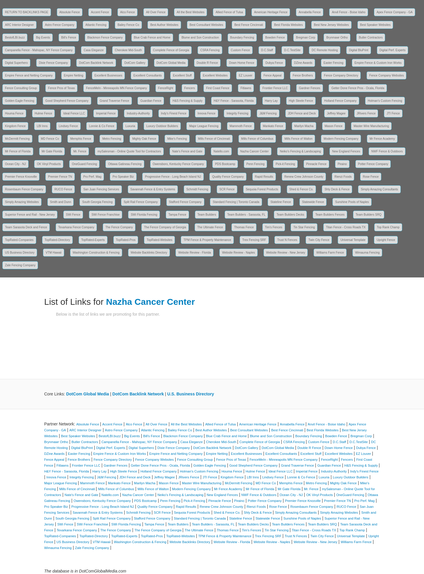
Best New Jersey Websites (331, 24)
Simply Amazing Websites (22, 202)
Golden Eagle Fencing (19, 100)
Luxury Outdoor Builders (162, 126)
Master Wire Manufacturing (371, 126)
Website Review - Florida (194, 252)
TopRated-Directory (57, 240)
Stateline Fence (280, 202)
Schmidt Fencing (197, 189)
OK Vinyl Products (49, 164)
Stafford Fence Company (185, 202)
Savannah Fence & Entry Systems (152, 189)
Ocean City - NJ (15, 164)
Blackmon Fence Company (105, 37)
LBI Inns (42, 126)
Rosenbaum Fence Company (24, 189)
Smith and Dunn (60, 202)
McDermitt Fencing (17, 138)
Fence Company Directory (341, 75)
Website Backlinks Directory (149, 252)
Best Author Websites (164, 24)
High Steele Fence (301, 100)
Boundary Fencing (242, 37)
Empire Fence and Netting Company (29, 75)
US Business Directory (19, 252)
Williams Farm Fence (330, 252)
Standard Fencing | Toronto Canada (236, 202)
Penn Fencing (255, 164)
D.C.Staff (267, 50)
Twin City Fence (318, 240)
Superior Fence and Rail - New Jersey (30, 214)
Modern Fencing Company (341, 138)
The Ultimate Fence (210, 227)
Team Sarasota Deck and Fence (26, 227)
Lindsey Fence (68, 126)
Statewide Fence (313, 202)
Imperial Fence (105, 113)
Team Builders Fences (329, 214)
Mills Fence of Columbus (257, 138)
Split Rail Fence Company (141, 202)
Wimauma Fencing (367, 252)
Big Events (43, 37)
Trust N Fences (287, 240)
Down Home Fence (241, 62)
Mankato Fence (273, 126)
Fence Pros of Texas (61, 88)
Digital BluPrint (358, 50)
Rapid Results (264, 176)
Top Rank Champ (388, 227)
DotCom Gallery (134, 62)
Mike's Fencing (177, 138)
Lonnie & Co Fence (101, 126)
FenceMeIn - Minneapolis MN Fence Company (116, 88)
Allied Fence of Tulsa (229, 12)
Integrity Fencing (237, 113)
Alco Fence (127, 12)
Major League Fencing (203, 126)
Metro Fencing (111, 138)
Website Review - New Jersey (285, 252)
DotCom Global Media (171, 62)
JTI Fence (393, 113)
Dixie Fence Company (53, 62)
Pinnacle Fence (316, 164)
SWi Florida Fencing (144, 214)
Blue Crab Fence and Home (152, 37)
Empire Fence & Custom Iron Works (378, 62)
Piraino (342, 164)
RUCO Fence (63, 189)
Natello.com (221, 151)
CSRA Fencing (210, 50)
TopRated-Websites (159, 240)
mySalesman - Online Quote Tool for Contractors (129, 151)
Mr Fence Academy (382, 138)
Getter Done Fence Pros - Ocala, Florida (357, 88)
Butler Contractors (371, 37)
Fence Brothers (303, 75)
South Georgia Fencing (97, 202)
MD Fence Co (50, 138)
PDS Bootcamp (225, 164)
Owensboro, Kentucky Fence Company (178, 164)
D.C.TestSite (292, 50)
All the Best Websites (190, 12)
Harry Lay (271, 100)
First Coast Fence (217, 88)
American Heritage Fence (270, 12)
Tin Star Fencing (304, 227)
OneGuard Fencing (84, 164)
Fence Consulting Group (21, 88)
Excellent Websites (215, 75)
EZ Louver (245, 75)
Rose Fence (371, 176)
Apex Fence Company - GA (395, 12)
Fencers (189, 88)
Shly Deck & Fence (337, 189)
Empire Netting (73, 75)
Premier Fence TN (60, 176)
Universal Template (352, 240)
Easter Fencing (333, 62)
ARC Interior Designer (19, 24)
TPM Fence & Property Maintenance (207, 240)
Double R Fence (207, 62)
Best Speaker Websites (375, 24)
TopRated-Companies (19, 240)
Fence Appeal (272, 75)
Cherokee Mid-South (128, 50)
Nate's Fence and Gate (187, 151)
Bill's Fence (68, 37)
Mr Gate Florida (52, 151)
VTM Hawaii (54, 252)
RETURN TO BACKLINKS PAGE (26, 12)
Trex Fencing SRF (254, 240)
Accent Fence (100, 12)
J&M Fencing (267, 113)
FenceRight (165, 88)
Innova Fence (207, 113)
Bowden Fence (275, 37)
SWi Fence (73, 214)
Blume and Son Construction (200, 37)
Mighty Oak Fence (144, 138)
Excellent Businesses (108, 75)
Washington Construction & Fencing (96, 252)
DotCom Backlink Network (96, 62)
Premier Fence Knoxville (21, 176)
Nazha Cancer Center (254, 151)
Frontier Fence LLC (275, 88)
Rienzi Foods (343, 176)
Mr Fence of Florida (18, 151)
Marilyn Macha (304, 126)
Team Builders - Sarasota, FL (246, 214)
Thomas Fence (244, 227)
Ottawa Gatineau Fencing (124, 164)
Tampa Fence (177, 214)
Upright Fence (386, 240)
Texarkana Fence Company (76, 227)
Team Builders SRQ (369, 214)
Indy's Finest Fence (173, 113)
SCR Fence (227, 189)
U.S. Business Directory (190, 394)
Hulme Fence (43, 113)
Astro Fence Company (59, 24)
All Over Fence (155, 12)
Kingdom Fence (15, 126)
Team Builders (207, 214)
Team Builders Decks (290, 214)
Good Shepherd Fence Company (67, 100)
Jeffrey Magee (336, 113)
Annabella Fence (310, 12)
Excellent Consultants (147, 75)
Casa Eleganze (94, 50)
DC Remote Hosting (325, 50)
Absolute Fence (69, 12)
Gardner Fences (309, 88)
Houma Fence (14, 113)
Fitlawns (246, 88)
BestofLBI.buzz (15, 37)
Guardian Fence (150, 100)
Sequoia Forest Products (262, 189)
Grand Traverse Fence (114, 100)
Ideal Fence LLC (74, 113)
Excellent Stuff (182, 75)
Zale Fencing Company (20, 265)
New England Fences (346, 151)
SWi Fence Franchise (106, 214)
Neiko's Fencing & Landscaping (300, 151)
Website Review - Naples (238, 252)
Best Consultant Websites (206, 24)
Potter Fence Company (373, 164)
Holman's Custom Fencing (385, 100)
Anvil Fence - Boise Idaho (348, 12)
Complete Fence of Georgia (171, 50)
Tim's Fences (273, 227)
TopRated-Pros (126, 240)
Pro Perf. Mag (92, 176)
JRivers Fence (366, 113)
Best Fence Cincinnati (248, 24)
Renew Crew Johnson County (303, 176)
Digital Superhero (16, 62)
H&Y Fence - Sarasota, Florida (234, 100)
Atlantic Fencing (95, 24)
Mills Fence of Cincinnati (214, 138)
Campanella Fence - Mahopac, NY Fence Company (38, 50)
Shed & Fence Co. (301, 189)
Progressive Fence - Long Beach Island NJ (173, 176)
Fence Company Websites (386, 75)
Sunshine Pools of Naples (352, 202)
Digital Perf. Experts (392, 50)
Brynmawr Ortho (337, 37)
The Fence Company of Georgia (165, 227)
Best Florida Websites (288, 24)
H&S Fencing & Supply (188, 100)
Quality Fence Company (228, 176)
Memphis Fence (80, 138)
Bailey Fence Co (128, 24)
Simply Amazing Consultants (379, 189)
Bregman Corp (305, 37)
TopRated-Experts (93, 240)
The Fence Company (119, 227)
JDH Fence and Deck (302, 113)
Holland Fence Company (340, 100)
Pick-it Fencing (285, 164)
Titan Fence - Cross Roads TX (346, 227)
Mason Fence (334, 126)
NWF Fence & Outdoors (387, 151)
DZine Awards (303, 62)
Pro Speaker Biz (123, 176)
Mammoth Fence (241, 126)
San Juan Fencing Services (101, 189)
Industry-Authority (138, 113)
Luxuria (130, 126)
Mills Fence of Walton (298, 138)
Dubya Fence (274, 62)
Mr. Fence (79, 151)
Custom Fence (240, 50)
